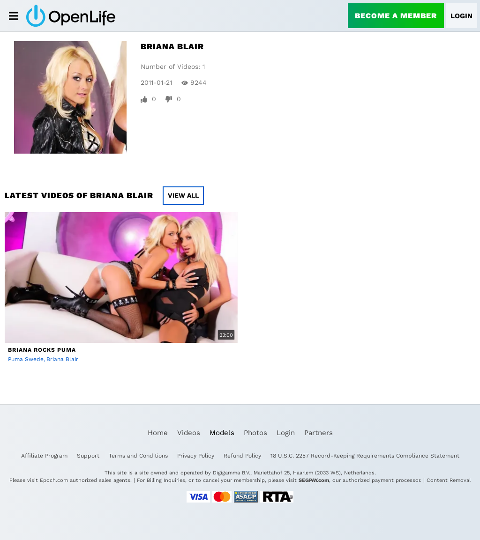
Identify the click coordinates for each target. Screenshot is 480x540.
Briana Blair (62, 359)
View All (183, 195)
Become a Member (396, 15)
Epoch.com (54, 480)
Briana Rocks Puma (42, 350)
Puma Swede (26, 359)
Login (461, 16)
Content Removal (449, 480)
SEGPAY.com (314, 480)
